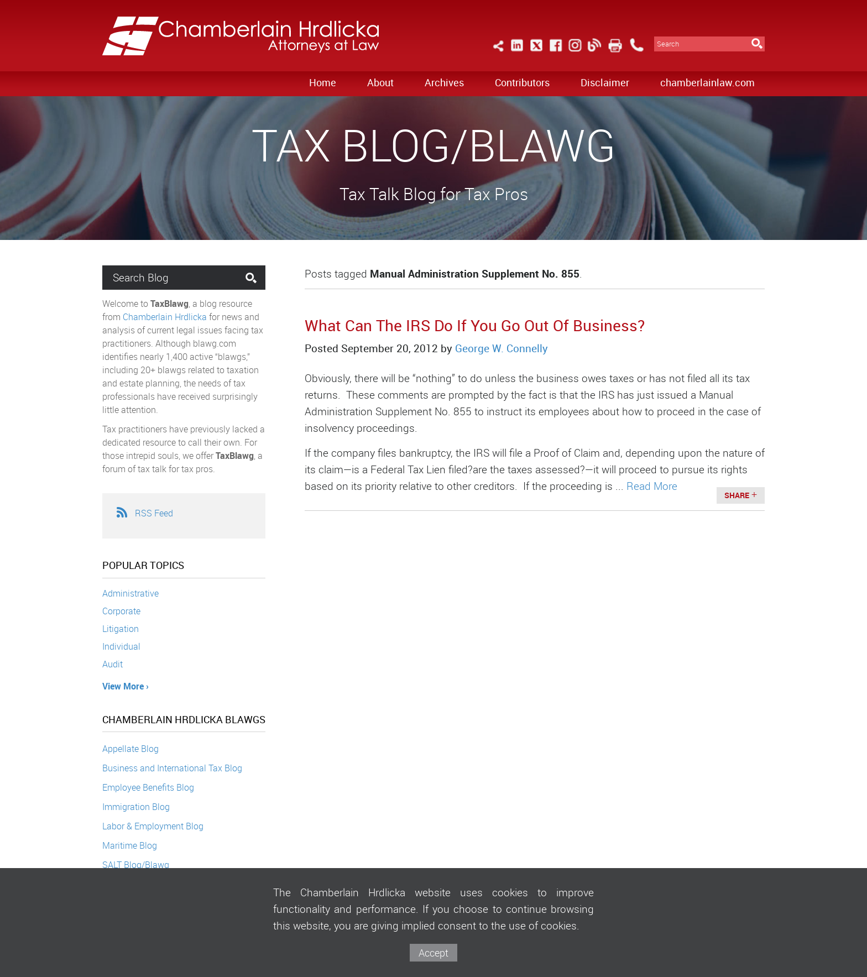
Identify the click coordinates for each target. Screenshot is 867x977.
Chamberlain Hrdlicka (165, 317)
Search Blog (141, 277)
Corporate (121, 611)
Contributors (522, 82)
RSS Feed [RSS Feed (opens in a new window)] (144, 513)
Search (668, 44)
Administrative (130, 593)
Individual (121, 646)
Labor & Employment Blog (152, 826)
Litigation (120, 629)
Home (322, 82)
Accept (433, 952)
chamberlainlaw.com (707, 82)
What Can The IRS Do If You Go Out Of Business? (475, 325)
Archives (444, 82)
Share (736, 495)
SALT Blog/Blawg (135, 865)
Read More (651, 486)
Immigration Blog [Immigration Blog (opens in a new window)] (136, 807)
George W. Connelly (501, 348)
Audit (112, 664)
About (380, 82)
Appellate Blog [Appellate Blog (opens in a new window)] (130, 749)
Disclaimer (605, 82)
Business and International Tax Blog (172, 768)
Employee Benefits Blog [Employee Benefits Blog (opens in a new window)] (148, 787)
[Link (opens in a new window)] (517, 51)
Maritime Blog (129, 845)
